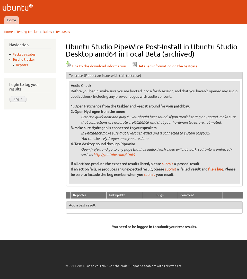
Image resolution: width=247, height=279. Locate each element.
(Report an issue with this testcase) (112, 76)
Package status (24, 54)
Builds (47, 31)
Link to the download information (96, 66)
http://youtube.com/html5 (114, 155)
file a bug (215, 169)
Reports (22, 65)
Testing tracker (27, 31)
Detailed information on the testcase (164, 66)
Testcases (63, 31)
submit (167, 164)
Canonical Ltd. (95, 265)
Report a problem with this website (156, 265)
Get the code (118, 265)
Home (11, 20)
